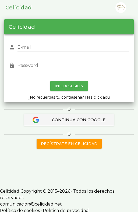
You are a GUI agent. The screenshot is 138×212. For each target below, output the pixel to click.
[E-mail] (73, 47)
